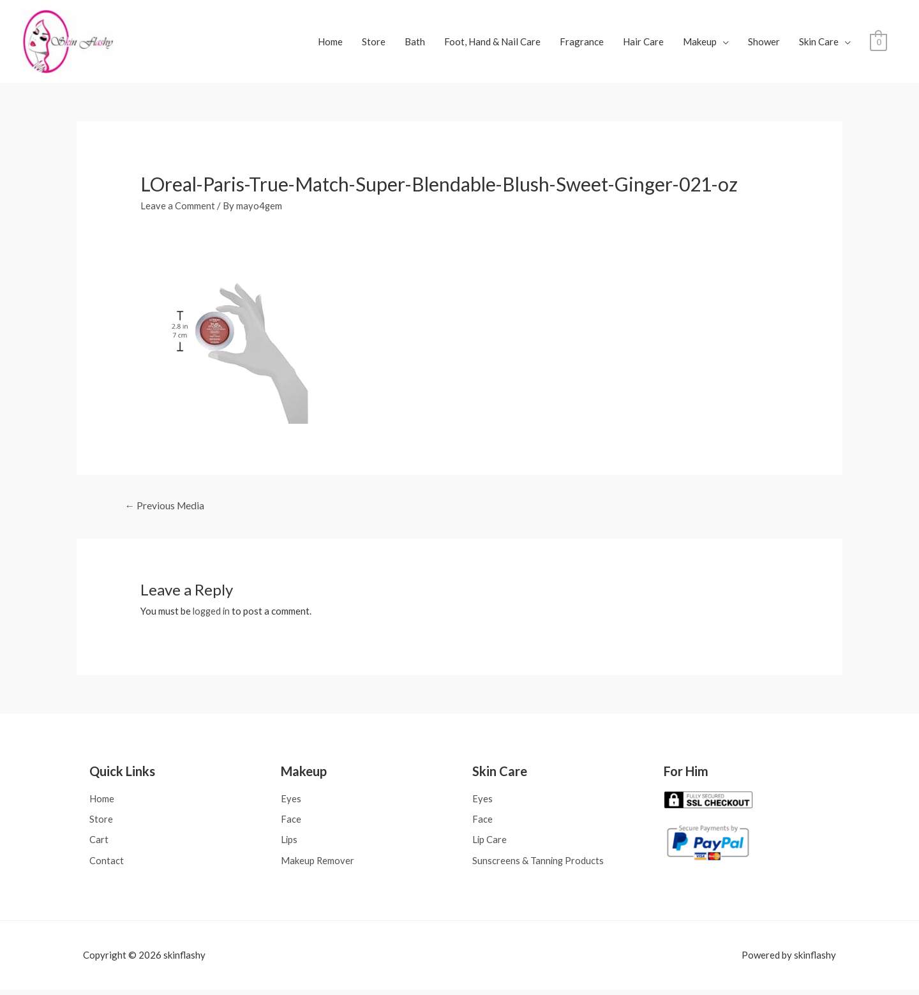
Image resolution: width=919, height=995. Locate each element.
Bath (415, 43)
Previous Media (165, 509)
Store (373, 43)
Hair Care (643, 43)
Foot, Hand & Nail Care (492, 43)
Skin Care (819, 43)
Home (330, 43)
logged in (212, 614)
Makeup (700, 43)
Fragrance (582, 43)
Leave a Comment (177, 208)
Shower (764, 43)
